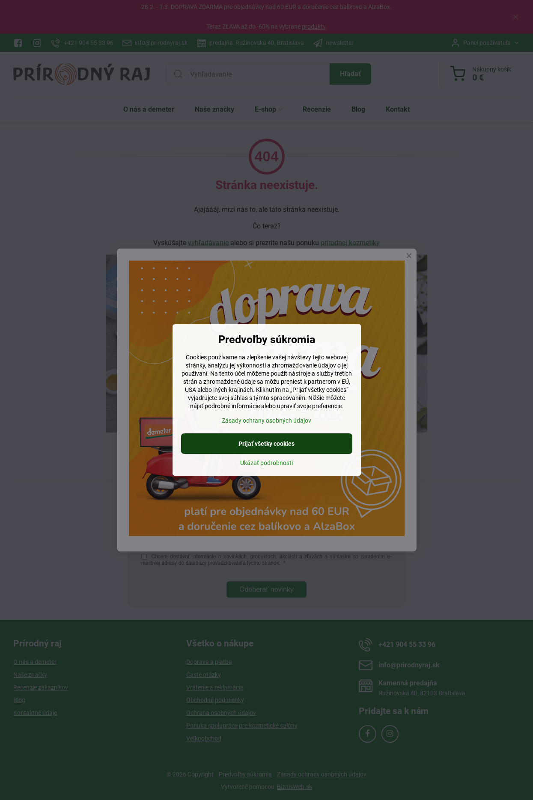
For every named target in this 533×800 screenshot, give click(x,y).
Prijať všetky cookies (266, 443)
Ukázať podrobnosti (266, 462)
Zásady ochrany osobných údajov (266, 420)
